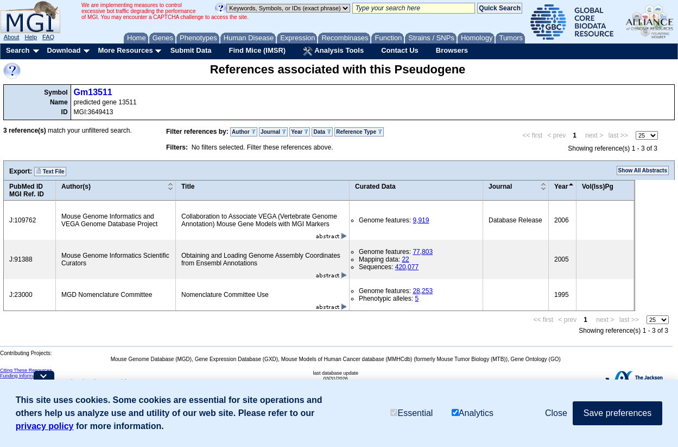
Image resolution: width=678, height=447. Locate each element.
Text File (50, 171)
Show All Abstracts (642, 170)
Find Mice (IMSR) (257, 50)
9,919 (421, 220)
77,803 (423, 252)
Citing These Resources (26, 370)
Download (63, 50)
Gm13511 (93, 92)
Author (244, 132)
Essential (411, 414)
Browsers (452, 50)
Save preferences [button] (617, 413)
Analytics (472, 414)
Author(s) (76, 186)
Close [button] (556, 413)
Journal (273, 132)
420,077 (407, 267)
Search (17, 50)
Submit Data (191, 50)
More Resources (125, 50)
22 (405, 259)
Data (322, 132)
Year (299, 132)
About (12, 37)
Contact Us (400, 50)
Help (30, 37)
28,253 (423, 291)
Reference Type (359, 132)
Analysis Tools (333, 51)
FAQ (48, 37)
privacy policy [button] (45, 426)
